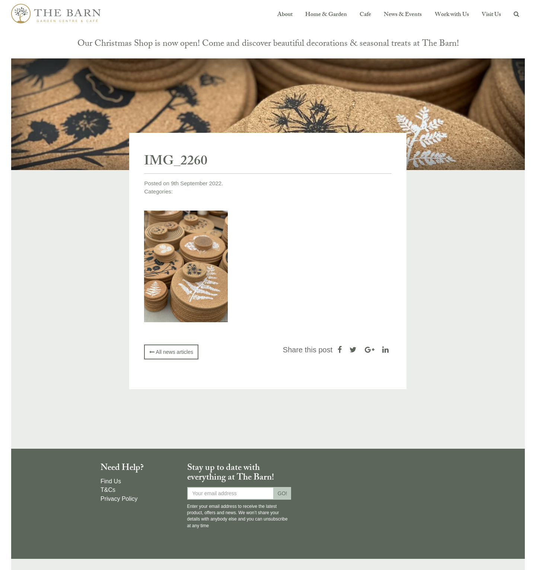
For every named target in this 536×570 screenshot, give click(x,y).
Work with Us (452, 15)
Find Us (110, 481)
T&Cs (107, 490)
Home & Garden (326, 15)
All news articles (171, 352)
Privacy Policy (119, 499)
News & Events (403, 15)
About (285, 15)
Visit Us (491, 15)
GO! (282, 493)
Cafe (365, 15)
